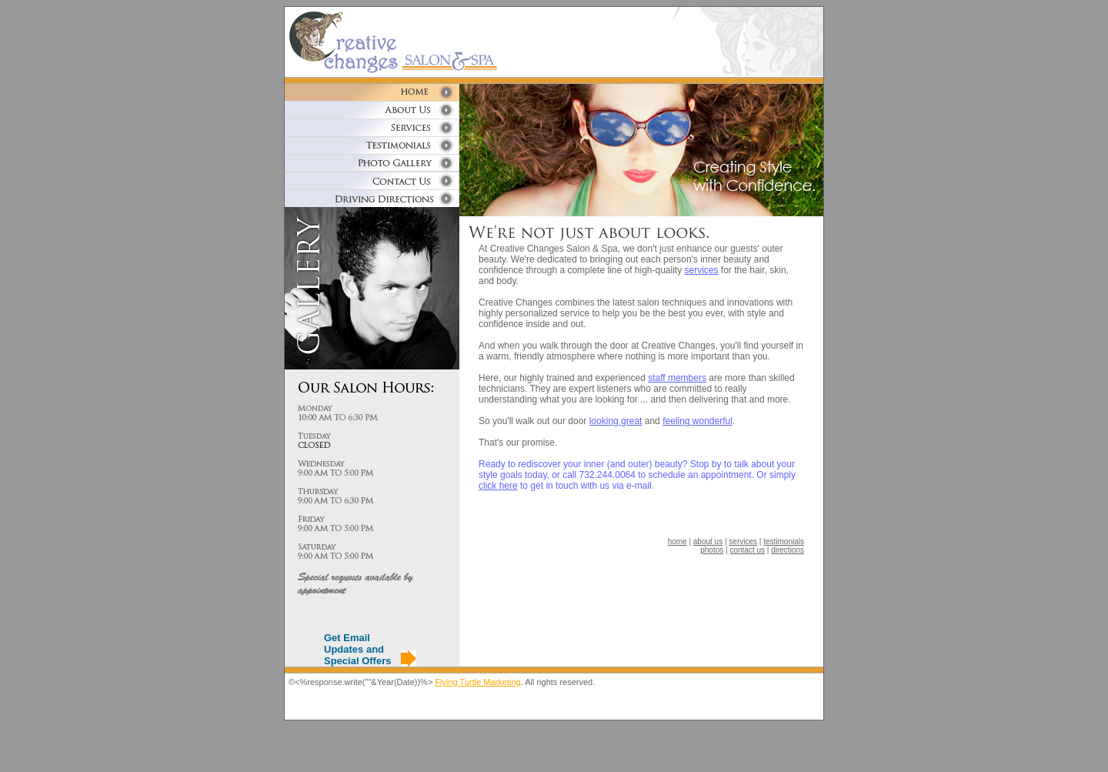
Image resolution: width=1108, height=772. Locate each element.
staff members (677, 378)
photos (711, 550)
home (677, 541)
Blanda (10, 764)
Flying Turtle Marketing (477, 682)
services (702, 270)
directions (787, 550)
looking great (615, 421)
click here (498, 485)
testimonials (783, 541)
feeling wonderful (697, 421)
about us (708, 541)
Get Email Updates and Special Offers (357, 649)
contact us (747, 550)
